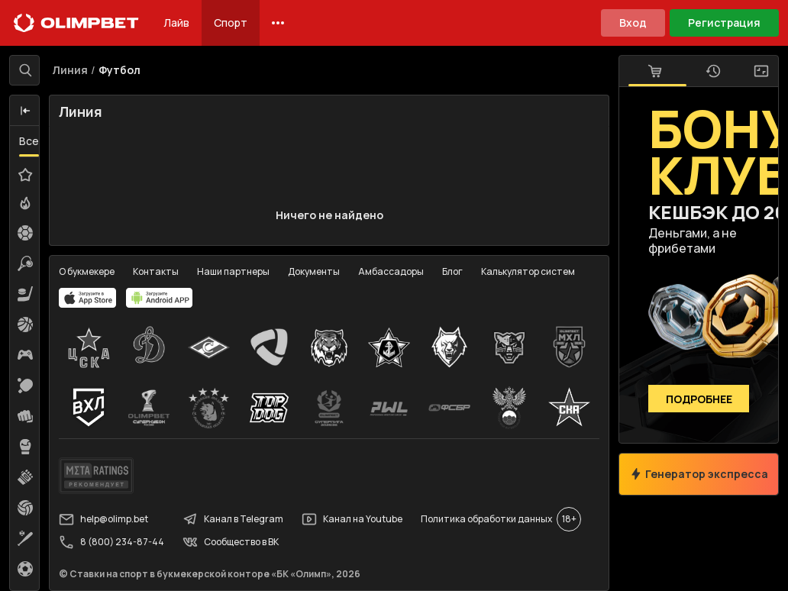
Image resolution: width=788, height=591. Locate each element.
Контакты (156, 271)
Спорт (230, 22)
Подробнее (699, 399)
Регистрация (724, 22)
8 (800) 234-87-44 (111, 542)
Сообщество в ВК (230, 542)
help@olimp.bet (103, 519)
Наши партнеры (233, 271)
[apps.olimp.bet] (88, 298)
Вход (633, 22)
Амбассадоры (391, 271)
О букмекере (87, 271)
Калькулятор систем (528, 271)
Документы (314, 271)
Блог (452, 271)
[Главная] (76, 23)
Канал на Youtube (352, 519)
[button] (25, 110)
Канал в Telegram (232, 519)
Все (29, 141)
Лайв (176, 22)
